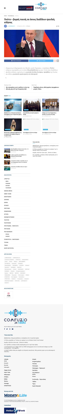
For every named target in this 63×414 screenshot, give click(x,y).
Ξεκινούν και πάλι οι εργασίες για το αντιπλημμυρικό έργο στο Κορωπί (19, 161)
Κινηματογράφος (9, 217)
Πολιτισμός (8, 187)
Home (5, 15)
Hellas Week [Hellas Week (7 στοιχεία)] (25, 259)
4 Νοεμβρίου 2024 (27, 116)
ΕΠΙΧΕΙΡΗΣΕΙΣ (7, 211)
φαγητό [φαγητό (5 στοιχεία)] (7, 282)
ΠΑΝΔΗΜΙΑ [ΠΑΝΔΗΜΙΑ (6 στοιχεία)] (7, 275)
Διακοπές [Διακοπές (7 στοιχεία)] (14, 263)
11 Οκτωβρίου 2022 (46, 134)
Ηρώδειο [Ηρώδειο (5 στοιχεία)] (7, 267)
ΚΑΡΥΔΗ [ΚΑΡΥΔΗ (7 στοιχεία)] (27, 269)
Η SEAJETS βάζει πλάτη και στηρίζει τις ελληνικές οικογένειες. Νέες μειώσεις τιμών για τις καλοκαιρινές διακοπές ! (29, 351)
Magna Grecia (8, 191)
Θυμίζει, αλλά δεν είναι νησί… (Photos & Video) (44, 152)
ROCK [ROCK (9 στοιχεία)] (10, 261)
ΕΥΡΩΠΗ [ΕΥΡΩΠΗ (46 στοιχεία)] (21, 265)
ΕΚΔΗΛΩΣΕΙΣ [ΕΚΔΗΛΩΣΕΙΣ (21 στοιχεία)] (8, 265)
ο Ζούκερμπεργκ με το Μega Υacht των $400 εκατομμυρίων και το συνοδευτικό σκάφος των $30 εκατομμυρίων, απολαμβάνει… (28, 347)
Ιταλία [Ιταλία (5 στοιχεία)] (14, 269)
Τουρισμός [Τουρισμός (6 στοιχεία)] (20, 278)
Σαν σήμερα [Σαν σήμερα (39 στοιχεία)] (14, 276)
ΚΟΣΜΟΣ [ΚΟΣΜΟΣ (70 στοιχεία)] (7, 271)
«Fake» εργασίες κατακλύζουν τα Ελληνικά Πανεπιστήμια (18, 155)
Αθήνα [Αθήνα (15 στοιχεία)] (15, 261)
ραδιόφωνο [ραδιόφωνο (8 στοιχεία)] (24, 280)
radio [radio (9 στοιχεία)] (6, 261)
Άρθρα (6, 202)
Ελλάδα (26, 109)
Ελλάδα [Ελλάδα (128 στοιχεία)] (27, 265)
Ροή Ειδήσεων (11, 15)
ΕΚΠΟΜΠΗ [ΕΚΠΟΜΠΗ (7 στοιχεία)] (15, 265)
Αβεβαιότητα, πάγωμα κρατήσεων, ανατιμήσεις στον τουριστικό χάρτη (46, 146)
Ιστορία (6, 214)
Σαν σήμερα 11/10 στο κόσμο (49, 132)
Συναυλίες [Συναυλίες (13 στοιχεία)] (21, 276)
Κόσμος (17, 15)
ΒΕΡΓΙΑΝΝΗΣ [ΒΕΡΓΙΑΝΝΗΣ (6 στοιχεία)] (22, 261)
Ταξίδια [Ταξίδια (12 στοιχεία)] (13, 278)
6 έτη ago (13, 151)
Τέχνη (6, 245)
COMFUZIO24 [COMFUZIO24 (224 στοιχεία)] (8, 257)
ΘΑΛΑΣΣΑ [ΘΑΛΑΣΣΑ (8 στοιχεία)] (13, 267)
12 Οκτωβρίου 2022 (27, 134)
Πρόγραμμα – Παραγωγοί (11, 226)
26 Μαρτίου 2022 (21, 26)
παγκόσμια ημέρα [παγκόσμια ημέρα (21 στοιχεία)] (9, 280)
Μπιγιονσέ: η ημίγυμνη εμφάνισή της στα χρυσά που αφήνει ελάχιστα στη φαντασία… (13, 134)
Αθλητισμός (7, 196)
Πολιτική (6, 220)
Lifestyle (7, 109)
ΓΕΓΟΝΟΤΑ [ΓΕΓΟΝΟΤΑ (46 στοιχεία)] (7, 263)
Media (7, 181)
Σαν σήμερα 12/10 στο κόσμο (30, 132)
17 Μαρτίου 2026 (8, 116)
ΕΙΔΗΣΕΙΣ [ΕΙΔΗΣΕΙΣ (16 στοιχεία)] (20, 263)
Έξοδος (6, 205)
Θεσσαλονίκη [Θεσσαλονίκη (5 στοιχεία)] (8, 269)
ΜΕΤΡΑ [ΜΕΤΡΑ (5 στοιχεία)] (11, 273)
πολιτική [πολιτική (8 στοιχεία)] (17, 280)
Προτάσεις (7, 228)
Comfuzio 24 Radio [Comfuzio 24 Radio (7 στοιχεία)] (9, 259)
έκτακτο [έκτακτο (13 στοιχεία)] (26, 278)
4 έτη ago (13, 157)
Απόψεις (6, 199)
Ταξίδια (6, 242)
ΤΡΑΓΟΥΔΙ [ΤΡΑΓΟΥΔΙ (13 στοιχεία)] (7, 278)
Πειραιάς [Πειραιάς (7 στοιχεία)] (14, 275)
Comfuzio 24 (11, 26)
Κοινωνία (45, 109)
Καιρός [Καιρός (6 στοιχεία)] (12, 271)
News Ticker (7, 194)
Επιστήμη (7, 208)
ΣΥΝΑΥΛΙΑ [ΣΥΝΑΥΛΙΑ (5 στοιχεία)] (7, 276)
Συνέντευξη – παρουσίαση (11, 239)
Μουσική (8, 185)
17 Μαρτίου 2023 (8, 137)
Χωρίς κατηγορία (9, 248)
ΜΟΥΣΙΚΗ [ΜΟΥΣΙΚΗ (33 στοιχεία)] (23, 273)
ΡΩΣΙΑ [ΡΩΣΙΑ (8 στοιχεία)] (27, 275)
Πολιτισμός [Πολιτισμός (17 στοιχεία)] (21, 275)
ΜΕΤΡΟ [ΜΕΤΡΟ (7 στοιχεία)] (17, 273)
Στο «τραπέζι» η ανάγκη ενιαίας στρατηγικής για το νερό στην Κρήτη (45, 155)
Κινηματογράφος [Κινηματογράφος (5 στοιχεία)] (20, 271)
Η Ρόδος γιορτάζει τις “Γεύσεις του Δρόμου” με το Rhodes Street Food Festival (45, 149)
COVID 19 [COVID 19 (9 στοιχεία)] (18, 259)
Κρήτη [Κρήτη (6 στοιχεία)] (6, 273)
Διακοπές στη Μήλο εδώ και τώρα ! (19, 166)
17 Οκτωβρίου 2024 (46, 116)
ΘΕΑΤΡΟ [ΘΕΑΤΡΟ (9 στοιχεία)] (19, 267)
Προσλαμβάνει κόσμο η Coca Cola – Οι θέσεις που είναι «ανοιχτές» (19, 149)
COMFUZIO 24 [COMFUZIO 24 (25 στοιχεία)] (16, 257)
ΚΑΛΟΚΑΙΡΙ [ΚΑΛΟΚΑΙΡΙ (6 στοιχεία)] (20, 269)
